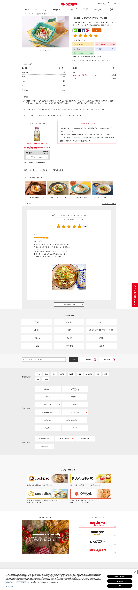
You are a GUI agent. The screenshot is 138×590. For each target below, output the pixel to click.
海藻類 (71, 374)
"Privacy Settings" (21, 581)
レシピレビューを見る (78, 40)
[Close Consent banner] (135, 572)
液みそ (35, 170)
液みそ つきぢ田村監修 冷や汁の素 (85, 75)
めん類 (82, 60)
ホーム (24, 14)
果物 (105, 374)
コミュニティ (56, 9)
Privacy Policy (9, 586)
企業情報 (111, 9)
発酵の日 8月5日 (58, 170)
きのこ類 (89, 374)
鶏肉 (102, 60)
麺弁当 (45, 170)
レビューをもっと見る (69, 304)
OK (120, 586)
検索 (115, 3)
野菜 (107, 60)
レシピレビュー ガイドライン (109, 204)
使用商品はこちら (45, 50)
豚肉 (46, 374)
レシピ (45, 9)
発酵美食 (85, 9)
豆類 (98, 374)
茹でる (94, 60)
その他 (46, 380)
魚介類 (62, 374)
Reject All (120, 581)
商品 (36, 9)
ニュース (27, 9)
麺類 (25, 170)
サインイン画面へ (69, 220)
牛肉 (38, 374)
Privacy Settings (120, 576)
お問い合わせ (98, 9)
